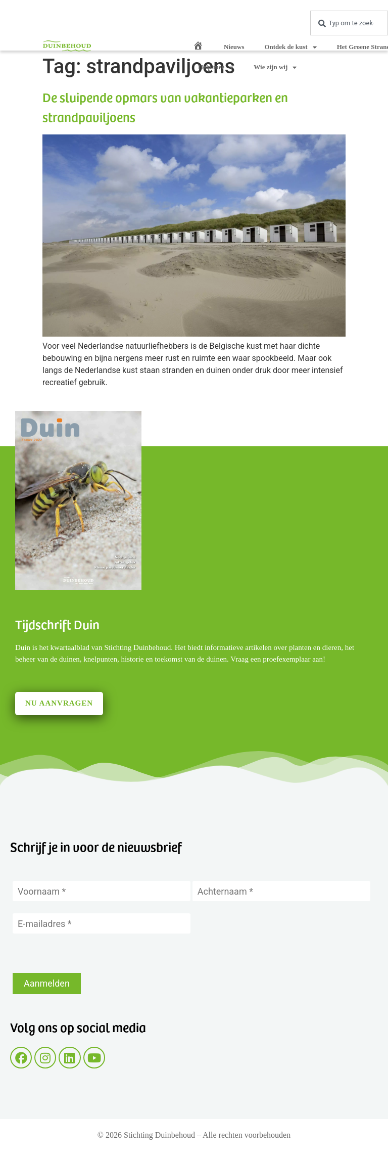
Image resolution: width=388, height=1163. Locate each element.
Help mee (215, 67)
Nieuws (234, 47)
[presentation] (89, 953)
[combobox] (349, 23)
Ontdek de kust (290, 47)
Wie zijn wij (275, 67)
